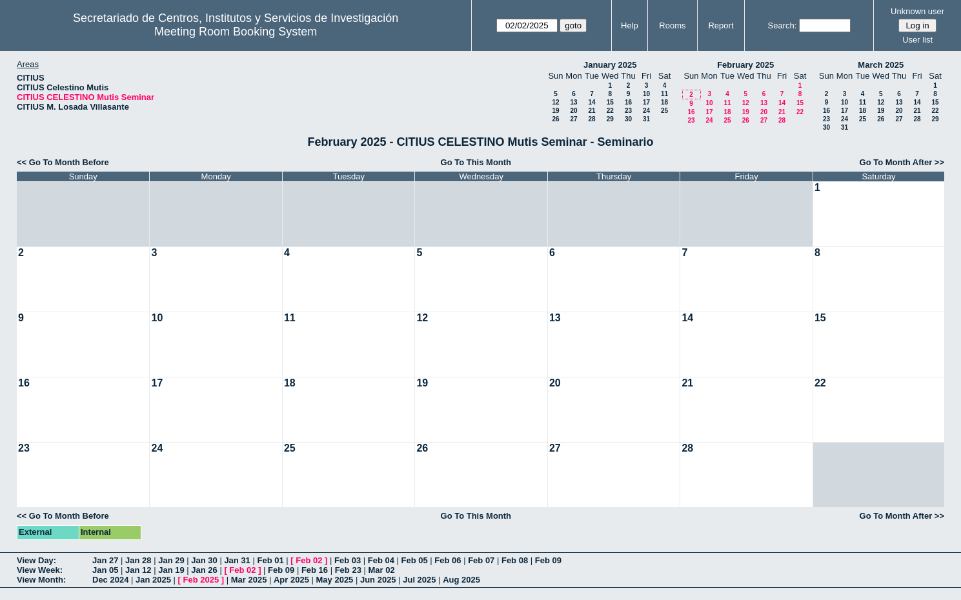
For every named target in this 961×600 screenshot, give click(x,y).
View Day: (36, 560)
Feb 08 (514, 560)
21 (591, 110)
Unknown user (917, 11)
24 (646, 110)
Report (720, 25)
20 (573, 110)
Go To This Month (476, 162)
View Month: (41, 580)
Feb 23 (348, 570)
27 (573, 119)
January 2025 (609, 65)
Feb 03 (347, 560)
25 (664, 110)
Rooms (672, 25)
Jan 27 (105, 560)
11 (664, 93)
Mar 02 (381, 570)
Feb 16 (314, 570)
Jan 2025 (153, 580)
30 (628, 119)
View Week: (40, 570)
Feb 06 (447, 560)
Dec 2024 (110, 580)
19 (555, 110)
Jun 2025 (378, 580)
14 (591, 102)
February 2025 (745, 65)
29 (610, 119)
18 (664, 102)
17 (646, 102)
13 (573, 102)
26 (555, 119)
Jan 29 (171, 560)
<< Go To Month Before (63, 162)
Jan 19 (171, 570)
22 (610, 110)
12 (555, 102)
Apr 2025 (291, 580)
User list (917, 40)
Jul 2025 (419, 580)
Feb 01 (270, 560)
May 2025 (335, 580)
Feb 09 (548, 560)
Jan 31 (237, 560)
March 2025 (881, 65)
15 (610, 102)
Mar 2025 (249, 580)
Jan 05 (105, 570)
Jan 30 (204, 560)
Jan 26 (204, 570)
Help (629, 25)
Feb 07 (481, 560)
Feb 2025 (201, 580)
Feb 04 (381, 560)
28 (591, 119)
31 (646, 119)
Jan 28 (138, 560)
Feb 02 (309, 560)
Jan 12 (138, 570)
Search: (782, 25)
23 (628, 110)
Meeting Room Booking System (235, 31)
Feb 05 (414, 560)
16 (628, 102)
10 (646, 93)
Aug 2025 (461, 580)
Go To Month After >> (902, 162)
